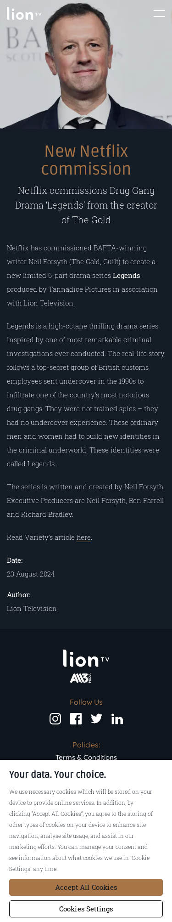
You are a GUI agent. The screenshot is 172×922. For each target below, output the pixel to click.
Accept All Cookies (86, 887)
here (84, 537)
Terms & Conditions (86, 757)
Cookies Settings (86, 908)
